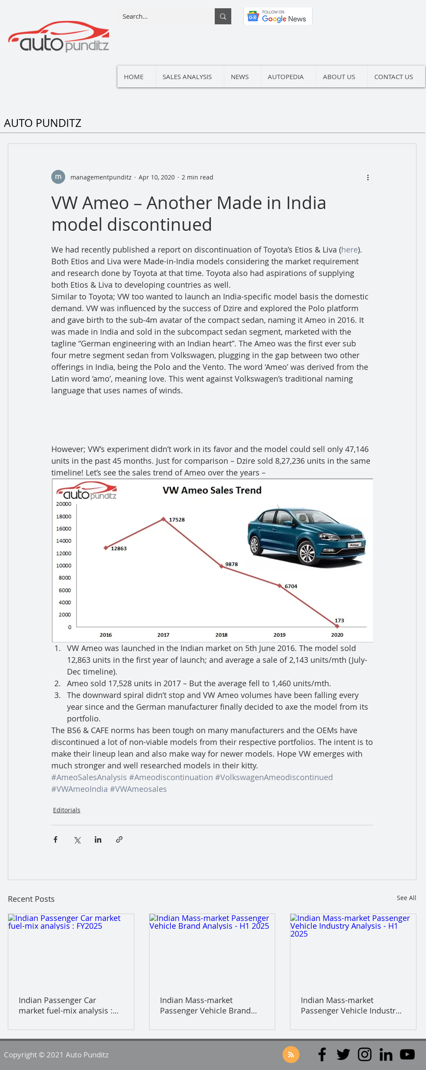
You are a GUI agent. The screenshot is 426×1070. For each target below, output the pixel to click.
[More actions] (368, 177)
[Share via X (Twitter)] (77, 839)
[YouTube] (407, 1054)
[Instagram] (365, 1054)
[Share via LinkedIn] (98, 839)
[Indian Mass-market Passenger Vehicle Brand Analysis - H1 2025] (212, 949)
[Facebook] (322, 1054)
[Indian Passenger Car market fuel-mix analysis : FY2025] (71, 949)
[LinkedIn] (386, 1054)
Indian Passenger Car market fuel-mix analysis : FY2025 (66, 1005)
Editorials (66, 810)
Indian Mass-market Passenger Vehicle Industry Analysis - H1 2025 (350, 1005)
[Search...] (159, 16)
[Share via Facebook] (55, 839)
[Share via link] (119, 839)
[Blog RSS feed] (291, 1055)
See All (406, 898)
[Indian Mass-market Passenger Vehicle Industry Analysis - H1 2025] (353, 949)
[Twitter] (343, 1054)
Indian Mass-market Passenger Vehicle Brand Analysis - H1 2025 (205, 1005)
